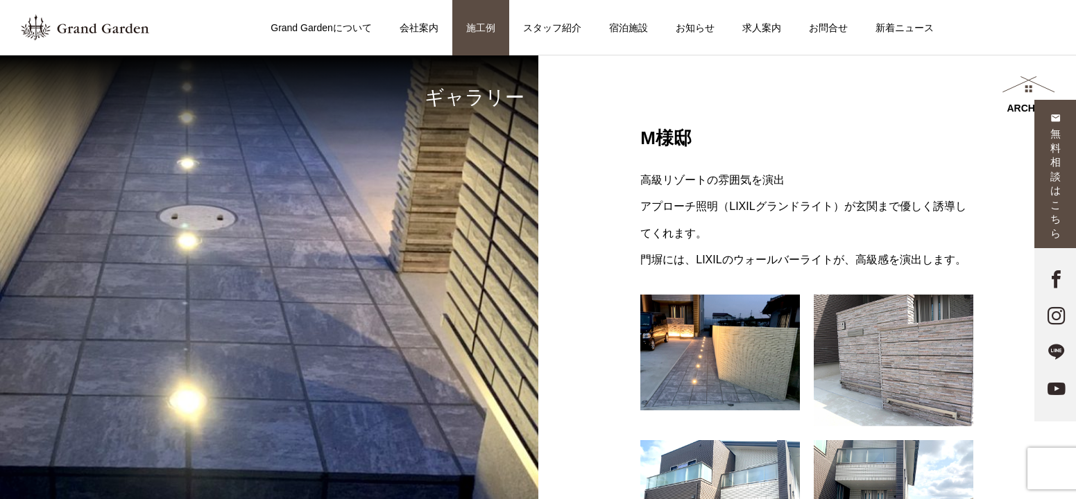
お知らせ (695, 27)
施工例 (480, 27)
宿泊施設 (628, 27)
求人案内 (761, 27)
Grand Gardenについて (321, 27)
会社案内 (419, 27)
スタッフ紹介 (552, 27)
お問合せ (828, 27)
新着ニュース (905, 27)
